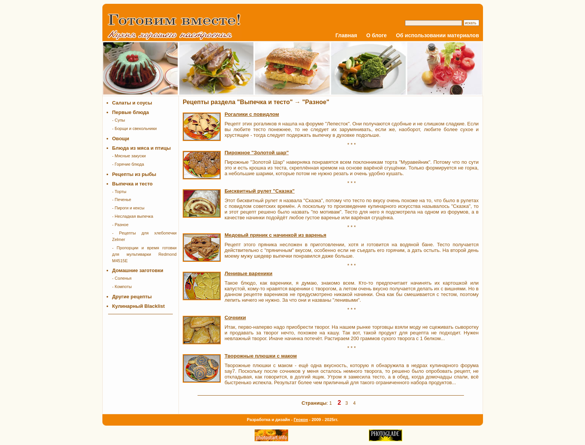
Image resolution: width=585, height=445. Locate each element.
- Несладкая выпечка (132, 216)
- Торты (119, 191)
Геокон (301, 419)
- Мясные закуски (129, 156)
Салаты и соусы (132, 103)
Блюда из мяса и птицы (141, 148)
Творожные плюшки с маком (261, 356)
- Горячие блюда (128, 164)
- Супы (118, 120)
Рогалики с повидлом (252, 114)
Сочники (235, 317)
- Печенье (121, 199)
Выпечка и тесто (132, 184)
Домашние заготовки (137, 270)
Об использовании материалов (437, 35)
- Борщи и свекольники (134, 128)
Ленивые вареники (249, 273)
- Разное (120, 224)
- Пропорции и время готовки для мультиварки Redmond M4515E (144, 254)
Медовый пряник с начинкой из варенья (275, 235)
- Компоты (122, 286)
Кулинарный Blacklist (138, 306)
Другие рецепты (132, 296)
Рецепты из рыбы (134, 174)
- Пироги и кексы (128, 208)
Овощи (120, 138)
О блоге (376, 35)
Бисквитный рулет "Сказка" (260, 191)
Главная (346, 35)
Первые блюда (130, 112)
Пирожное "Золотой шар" (257, 152)
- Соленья (122, 278)
